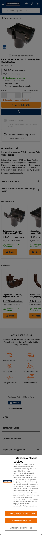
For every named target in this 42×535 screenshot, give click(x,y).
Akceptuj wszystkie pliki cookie (21, 513)
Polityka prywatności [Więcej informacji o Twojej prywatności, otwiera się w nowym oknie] (30, 506)
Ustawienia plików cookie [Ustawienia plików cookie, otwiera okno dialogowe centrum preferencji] (21, 528)
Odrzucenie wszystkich (21, 521)
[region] (21, 495)
